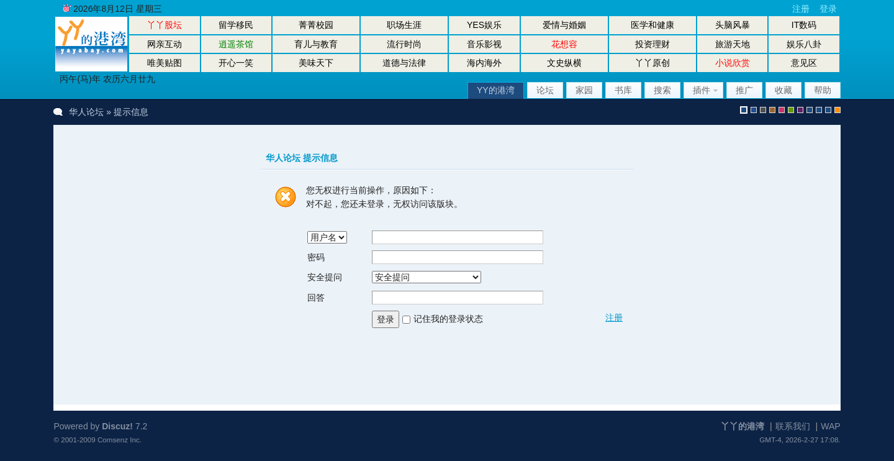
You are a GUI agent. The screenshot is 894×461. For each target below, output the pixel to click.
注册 (801, 9)
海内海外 (484, 63)
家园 (584, 90)
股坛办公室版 (828, 110)
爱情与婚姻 (564, 25)
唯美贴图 (164, 63)
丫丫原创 (652, 63)
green (791, 110)
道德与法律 (404, 63)
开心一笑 (236, 63)
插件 (701, 90)
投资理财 (652, 44)
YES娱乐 (484, 25)
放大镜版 (819, 110)
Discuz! (117, 426)
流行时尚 (404, 44)
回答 (316, 298)
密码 (316, 257)
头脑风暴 (732, 25)
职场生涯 (404, 25)
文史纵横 (564, 63)
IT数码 (804, 25)
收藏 (783, 90)
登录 (828, 9)
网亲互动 (164, 44)
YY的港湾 (496, 90)
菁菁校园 (316, 25)
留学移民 (236, 25)
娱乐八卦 (804, 44)
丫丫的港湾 (742, 426)
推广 (744, 90)
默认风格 (743, 110)
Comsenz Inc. (119, 440)
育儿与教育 (316, 44)
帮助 (822, 90)
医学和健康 (652, 25)
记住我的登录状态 (448, 319)
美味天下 (316, 63)
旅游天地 (732, 44)
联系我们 (792, 426)
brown (772, 110)
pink (782, 110)
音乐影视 (484, 44)
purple (800, 110)
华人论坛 (86, 112)
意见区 (804, 63)
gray (763, 110)
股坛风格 (809, 110)
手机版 (837, 110)
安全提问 (324, 277)
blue (754, 110)
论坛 (545, 90)
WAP (830, 426)
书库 (623, 90)
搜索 (662, 90)
